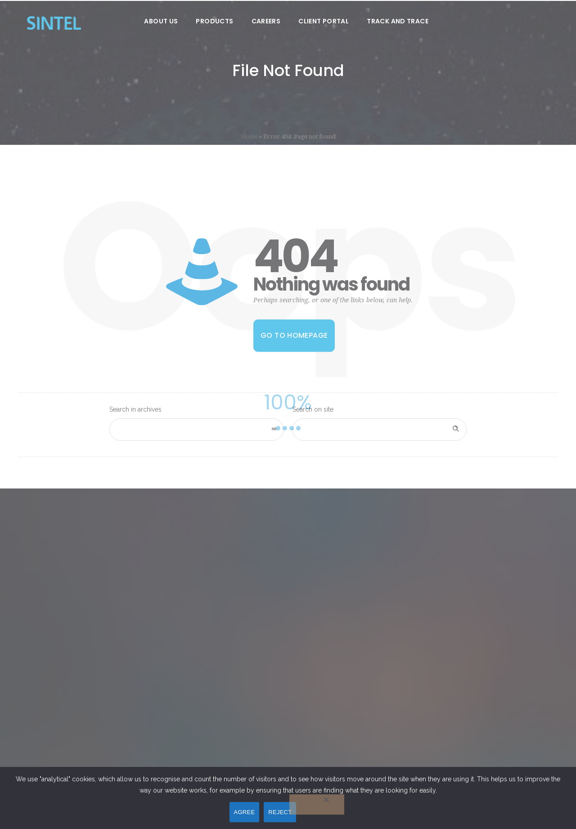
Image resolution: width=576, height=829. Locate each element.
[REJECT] (316, 804)
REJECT (280, 812)
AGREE (244, 812)
